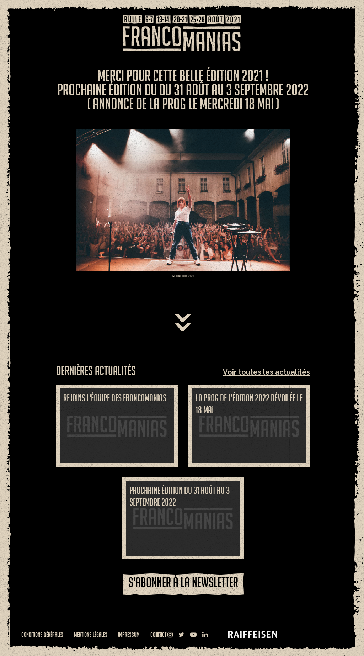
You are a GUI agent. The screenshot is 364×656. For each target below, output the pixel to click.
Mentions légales (90, 634)
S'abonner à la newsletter (183, 582)
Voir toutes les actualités (266, 372)
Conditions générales (42, 634)
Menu (19, 23)
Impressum (129, 634)
